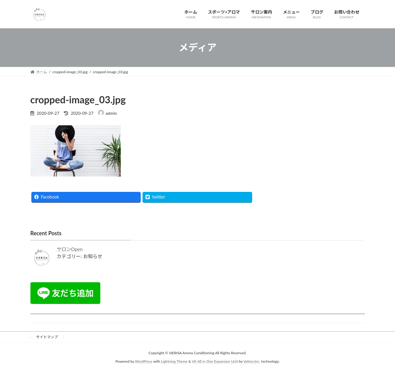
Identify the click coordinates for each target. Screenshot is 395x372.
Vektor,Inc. (251, 361)
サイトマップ (47, 337)
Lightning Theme (174, 361)
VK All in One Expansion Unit (215, 361)
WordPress (143, 361)
